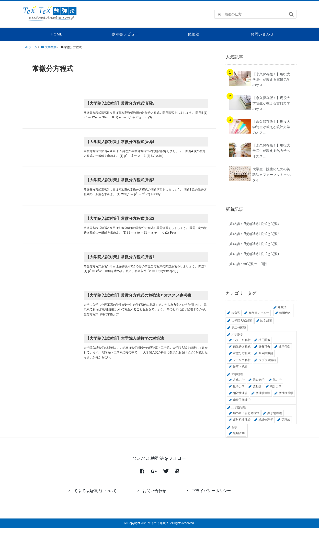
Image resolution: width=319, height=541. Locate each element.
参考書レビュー (125, 34)
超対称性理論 (242, 419)
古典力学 (239, 380)
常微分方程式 (242, 353)
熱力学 (277, 380)
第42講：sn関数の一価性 (248, 264)
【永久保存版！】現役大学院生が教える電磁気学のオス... (271, 79)
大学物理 (237, 374)
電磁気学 (258, 380)
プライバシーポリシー (209, 491)
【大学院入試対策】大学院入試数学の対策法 (125, 338)
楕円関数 (264, 340)
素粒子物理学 (242, 400)
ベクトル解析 (242, 340)
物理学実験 (263, 393)
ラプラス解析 (267, 360)
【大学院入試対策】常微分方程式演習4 (120, 142)
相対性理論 (240, 393)
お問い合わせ (262, 34)
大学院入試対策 (241, 320)
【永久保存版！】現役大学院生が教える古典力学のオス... (271, 103)
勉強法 (194, 34)
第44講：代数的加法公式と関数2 (254, 244)
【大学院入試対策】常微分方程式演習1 (120, 257)
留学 (234, 427)
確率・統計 (240, 366)
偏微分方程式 (242, 346)
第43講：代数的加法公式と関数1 (254, 254)
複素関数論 (266, 353)
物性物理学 (286, 393)
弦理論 (286, 419)
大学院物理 (238, 407)
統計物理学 (266, 419)
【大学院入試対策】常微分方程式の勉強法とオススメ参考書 (138, 295)
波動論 (257, 386)
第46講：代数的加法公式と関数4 (254, 224)
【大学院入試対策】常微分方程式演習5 (120, 103)
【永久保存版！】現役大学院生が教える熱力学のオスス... (271, 150)
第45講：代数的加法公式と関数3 (254, 234)
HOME (57, 34)
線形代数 (285, 313)
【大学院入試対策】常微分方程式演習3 (120, 180)
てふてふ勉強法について (92, 491)
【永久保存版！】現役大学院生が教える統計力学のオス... (271, 127)
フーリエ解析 (242, 360)
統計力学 (276, 386)
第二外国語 (238, 327)
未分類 (235, 313)
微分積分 (264, 346)
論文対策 (266, 320)
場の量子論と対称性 (246, 413)
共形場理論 (274, 413)
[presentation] (99, 117)
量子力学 (239, 386)
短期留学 (239, 433)
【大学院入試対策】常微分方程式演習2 (120, 218)
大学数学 (237, 334)
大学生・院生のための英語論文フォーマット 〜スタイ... (271, 174)
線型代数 (284, 346)
